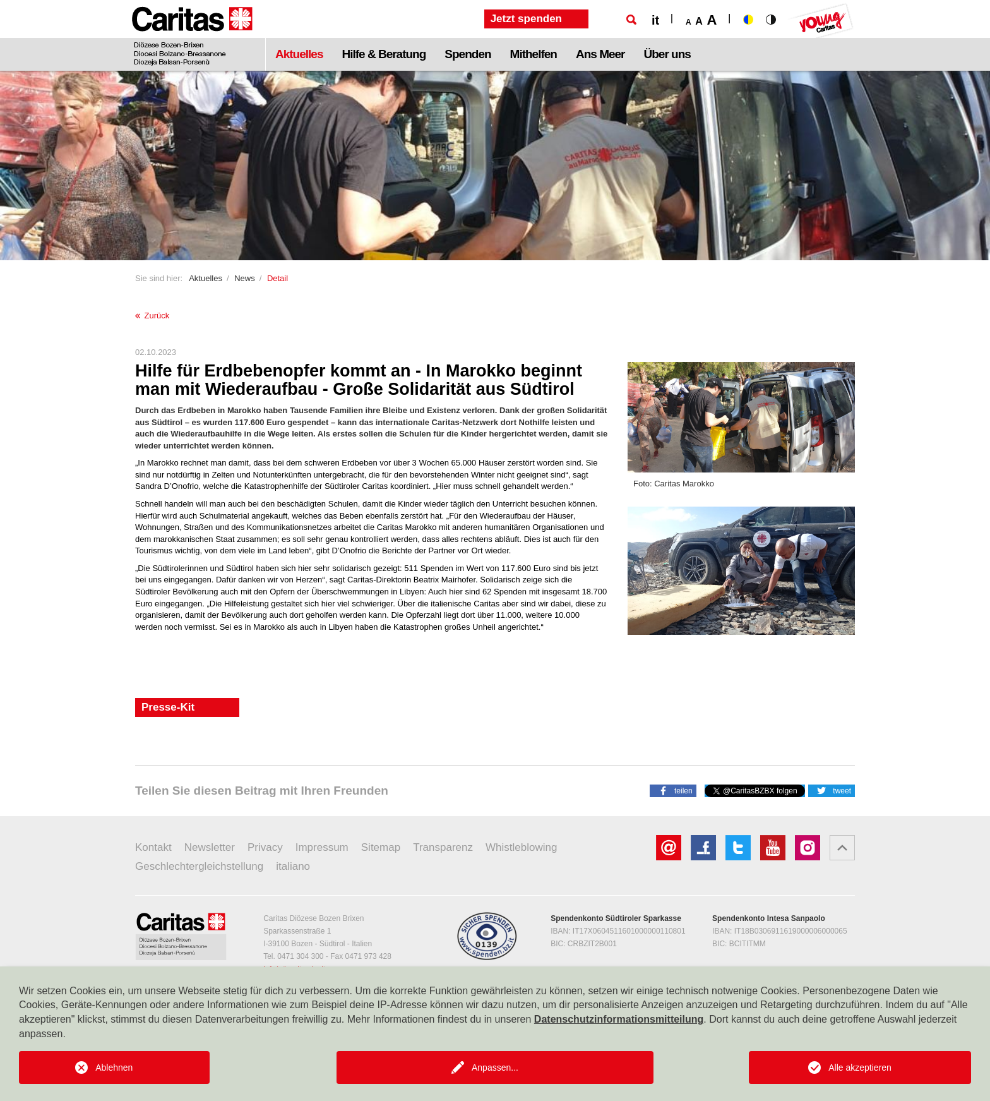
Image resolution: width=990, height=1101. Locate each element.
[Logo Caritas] (192, 35)
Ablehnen (114, 1067)
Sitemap (380, 847)
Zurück (152, 315)
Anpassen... (495, 1067)
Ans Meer (600, 54)
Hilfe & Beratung (384, 54)
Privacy (265, 847)
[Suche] (631, 20)
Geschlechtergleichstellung (199, 866)
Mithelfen (533, 54)
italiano (293, 866)
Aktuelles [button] (299, 54)
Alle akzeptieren (860, 1067)
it (655, 20)
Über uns (667, 54)
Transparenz (443, 847)
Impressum (322, 847)
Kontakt (153, 847)
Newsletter (209, 847)
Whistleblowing (521, 847)
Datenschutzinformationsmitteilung (618, 1019)
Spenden (467, 54)
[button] (673, 790)
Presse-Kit (167, 707)
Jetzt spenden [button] (526, 19)
